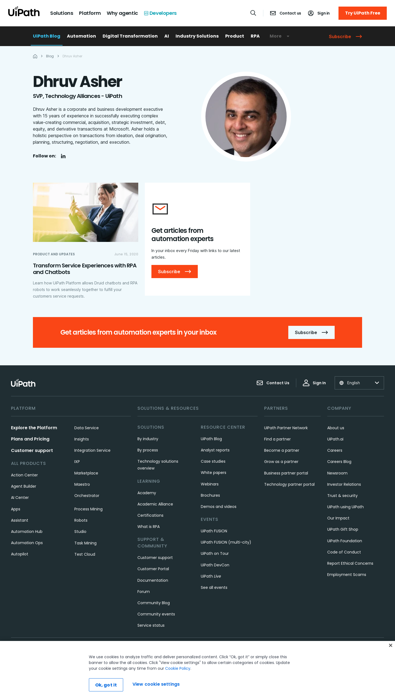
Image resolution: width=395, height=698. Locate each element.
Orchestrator (86, 495)
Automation (81, 36)
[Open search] (253, 13)
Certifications (150, 515)
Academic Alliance (155, 504)
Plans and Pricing (30, 439)
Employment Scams (346, 574)
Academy (146, 493)
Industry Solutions (197, 36)
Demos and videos (218, 506)
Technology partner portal (289, 484)
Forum (143, 591)
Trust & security (342, 495)
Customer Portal (153, 569)
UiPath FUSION (214, 531)
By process (147, 450)
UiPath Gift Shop (342, 529)
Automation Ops (27, 543)
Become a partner (281, 450)
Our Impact (338, 518)
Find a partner (277, 439)
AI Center (20, 497)
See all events (214, 587)
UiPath (211, 576)
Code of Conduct (344, 552)
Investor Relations (344, 484)
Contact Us (272, 383)
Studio (80, 531)
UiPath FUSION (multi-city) (226, 542)
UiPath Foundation (344, 541)
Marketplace (86, 473)
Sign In (314, 383)
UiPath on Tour (215, 553)
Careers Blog (339, 461)
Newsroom (337, 473)
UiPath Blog (46, 36)
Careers (334, 450)
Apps (15, 509)
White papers (213, 472)
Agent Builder (23, 486)
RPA (255, 36)
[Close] (390, 645)
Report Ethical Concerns (350, 563)
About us (335, 428)
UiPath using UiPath (345, 507)
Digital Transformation (130, 36)
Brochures (210, 495)
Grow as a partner (281, 461)
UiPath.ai (335, 439)
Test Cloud (84, 554)
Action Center (24, 475)
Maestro (82, 484)
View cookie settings (156, 684)
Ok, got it (106, 685)
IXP (77, 461)
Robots (81, 520)
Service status (151, 625)
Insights (81, 439)
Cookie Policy (177, 668)
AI (166, 36)
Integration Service (92, 450)
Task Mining (85, 543)
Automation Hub (27, 531)
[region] (197, 669)
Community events (156, 614)
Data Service (86, 428)
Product (234, 36)
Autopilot (19, 554)
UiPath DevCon (215, 565)
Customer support (32, 450)
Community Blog (153, 603)
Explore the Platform (34, 428)
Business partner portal (286, 473)
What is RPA (148, 526)
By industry (147, 439)
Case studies (213, 461)
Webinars (210, 484)
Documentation (152, 580)
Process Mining (88, 509)
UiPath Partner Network (286, 428)
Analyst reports (215, 450)
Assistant (19, 520)
